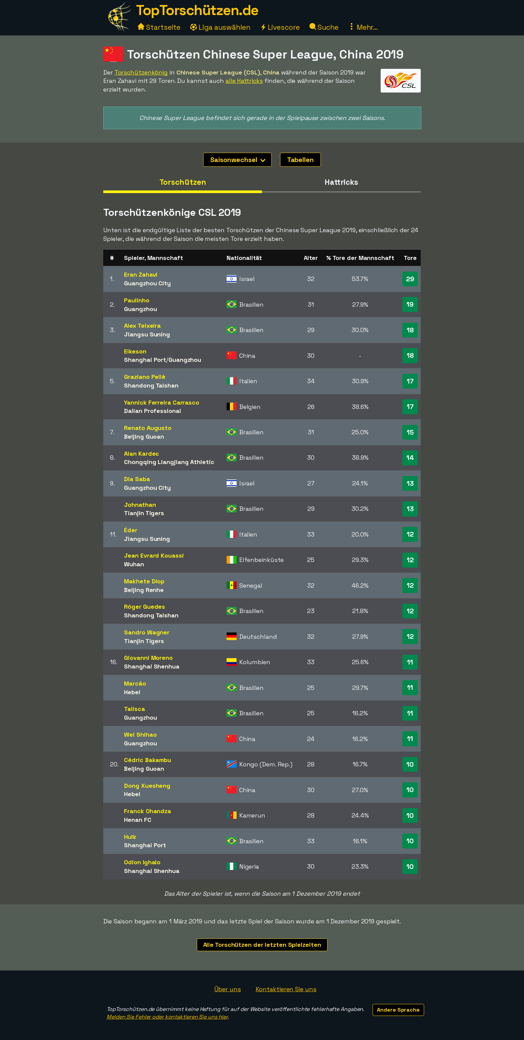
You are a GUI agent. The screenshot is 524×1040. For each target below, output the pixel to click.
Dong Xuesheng (147, 785)
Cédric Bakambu (147, 760)
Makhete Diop (144, 581)
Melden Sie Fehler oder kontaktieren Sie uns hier (167, 1016)
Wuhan (134, 564)
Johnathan (140, 504)
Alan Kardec (141, 453)
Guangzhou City (147, 283)
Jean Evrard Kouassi (153, 555)
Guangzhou (140, 309)
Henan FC (137, 820)
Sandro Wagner (146, 632)
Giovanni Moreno (148, 657)
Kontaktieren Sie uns (286, 989)
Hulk (130, 837)
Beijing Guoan (144, 436)
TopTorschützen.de (197, 10)
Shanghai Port (145, 359)
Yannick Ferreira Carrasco (161, 402)
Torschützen (182, 182)
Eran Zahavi (140, 274)
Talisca (134, 709)
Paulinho (136, 300)
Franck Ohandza (147, 811)
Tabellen (300, 159)
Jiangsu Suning (147, 334)
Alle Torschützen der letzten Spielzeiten (262, 944)
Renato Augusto (147, 428)
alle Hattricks (244, 81)
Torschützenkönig (141, 72)
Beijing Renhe (144, 590)
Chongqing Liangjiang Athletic (169, 462)
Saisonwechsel (237, 159)
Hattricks (341, 182)
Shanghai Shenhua (151, 666)
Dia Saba (137, 479)
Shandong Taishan (151, 385)
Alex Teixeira (142, 325)
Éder (130, 530)
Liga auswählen (220, 27)
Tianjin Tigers (144, 513)
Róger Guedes (144, 606)
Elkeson (135, 351)
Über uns (227, 989)
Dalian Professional (152, 411)
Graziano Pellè (144, 377)
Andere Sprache (398, 1009)
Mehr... (363, 27)
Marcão (135, 683)
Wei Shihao (140, 734)
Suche (324, 27)
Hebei (132, 692)
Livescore (280, 27)
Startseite (159, 27)
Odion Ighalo (142, 862)
